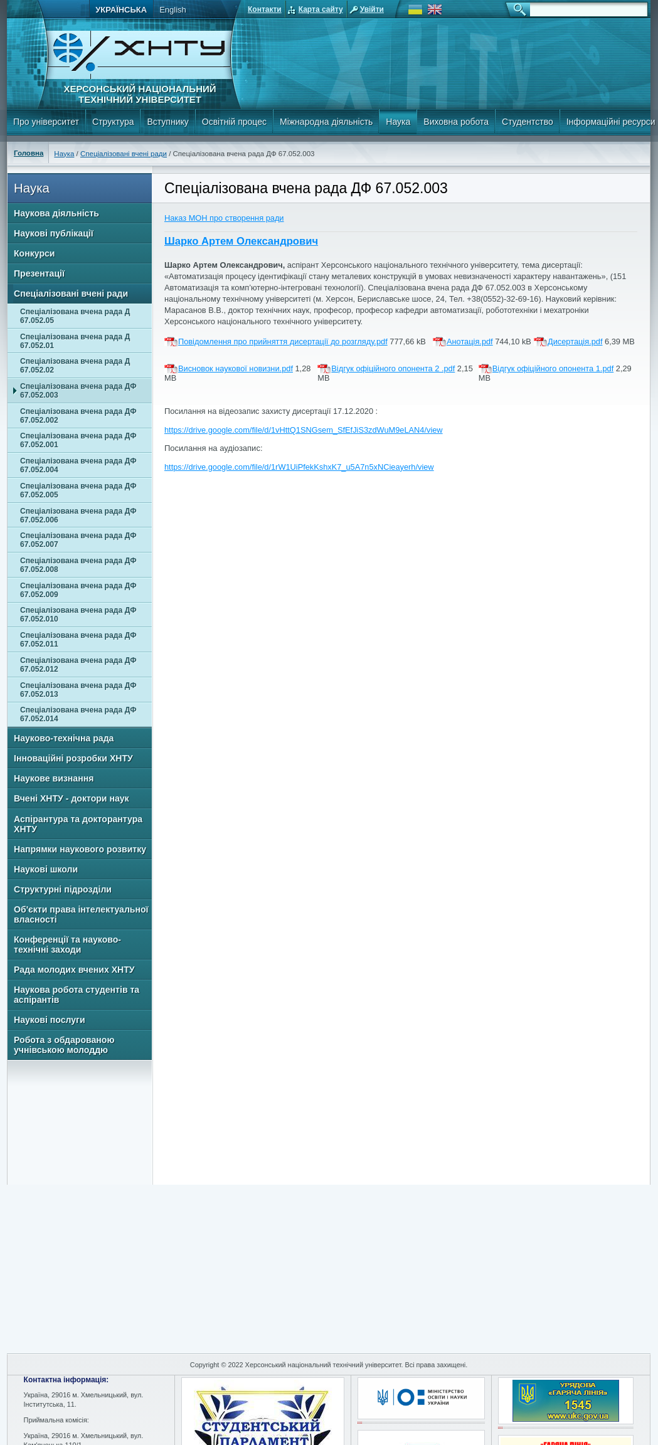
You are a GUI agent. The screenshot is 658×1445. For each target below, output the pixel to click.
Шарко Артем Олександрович (241, 241)
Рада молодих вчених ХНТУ (74, 970)
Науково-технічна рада (64, 738)
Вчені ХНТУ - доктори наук (71, 798)
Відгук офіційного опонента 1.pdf (552, 368)
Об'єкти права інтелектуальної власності (81, 914)
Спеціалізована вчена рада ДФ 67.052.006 (78, 515)
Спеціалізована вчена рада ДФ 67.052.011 (78, 639)
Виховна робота (456, 122)
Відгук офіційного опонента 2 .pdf (393, 368)
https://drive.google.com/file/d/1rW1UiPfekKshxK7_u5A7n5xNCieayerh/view (299, 467)
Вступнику (167, 122)
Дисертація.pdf (575, 341)
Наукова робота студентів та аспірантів (76, 995)
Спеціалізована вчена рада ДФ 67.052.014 (78, 714)
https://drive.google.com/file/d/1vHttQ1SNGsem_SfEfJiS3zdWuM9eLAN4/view (303, 430)
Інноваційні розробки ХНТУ (73, 758)
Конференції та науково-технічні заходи (67, 944)
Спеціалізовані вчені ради (123, 153)
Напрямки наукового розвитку (80, 849)
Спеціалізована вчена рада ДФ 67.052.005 (78, 490)
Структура (113, 122)
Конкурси (34, 253)
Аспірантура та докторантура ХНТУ (78, 824)
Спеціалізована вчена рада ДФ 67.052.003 (78, 391)
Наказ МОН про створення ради (224, 218)
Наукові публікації (53, 233)
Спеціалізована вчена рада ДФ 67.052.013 (78, 690)
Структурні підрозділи (63, 889)
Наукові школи (46, 869)
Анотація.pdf (470, 341)
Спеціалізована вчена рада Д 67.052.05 (75, 316)
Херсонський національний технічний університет (139, 94)
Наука (398, 122)
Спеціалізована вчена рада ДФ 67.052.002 (78, 416)
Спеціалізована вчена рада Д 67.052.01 (75, 341)
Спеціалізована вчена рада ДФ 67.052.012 (78, 665)
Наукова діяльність (56, 213)
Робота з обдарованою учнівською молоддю (64, 1045)
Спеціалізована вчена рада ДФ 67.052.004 (78, 465)
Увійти (372, 9)
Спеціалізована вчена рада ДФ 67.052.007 (78, 540)
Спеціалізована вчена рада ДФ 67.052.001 (78, 440)
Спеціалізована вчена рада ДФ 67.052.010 (78, 614)
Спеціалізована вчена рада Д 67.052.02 (75, 365)
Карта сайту (321, 9)
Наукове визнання (53, 778)
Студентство (527, 122)
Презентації (39, 273)
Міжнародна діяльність (326, 122)
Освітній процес (234, 122)
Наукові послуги (49, 1020)
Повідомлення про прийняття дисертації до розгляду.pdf (283, 341)
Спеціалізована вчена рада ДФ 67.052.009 (78, 590)
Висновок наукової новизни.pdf (235, 368)
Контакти (265, 9)
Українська (121, 9)
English (172, 9)
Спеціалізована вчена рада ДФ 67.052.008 (78, 565)
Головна (28, 153)
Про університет (46, 122)
